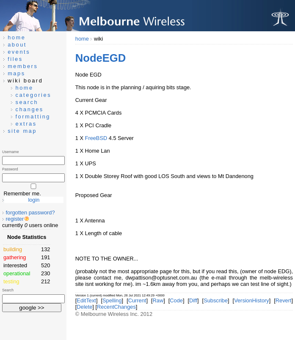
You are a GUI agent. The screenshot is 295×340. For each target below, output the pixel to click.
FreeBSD (96, 138)
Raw (158, 300)
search (26, 102)
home (82, 39)
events (19, 52)
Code (176, 300)
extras (25, 124)
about (17, 44)
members (23, 66)
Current (137, 300)
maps (16, 73)
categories (33, 95)
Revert (284, 300)
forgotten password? (30, 212)
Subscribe (216, 300)
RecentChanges (116, 307)
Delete (84, 307)
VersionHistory (251, 300)
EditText (86, 300)
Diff (193, 300)
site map (22, 131)
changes (29, 109)
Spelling (112, 300)
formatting (32, 116)
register (15, 219)
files (15, 59)
